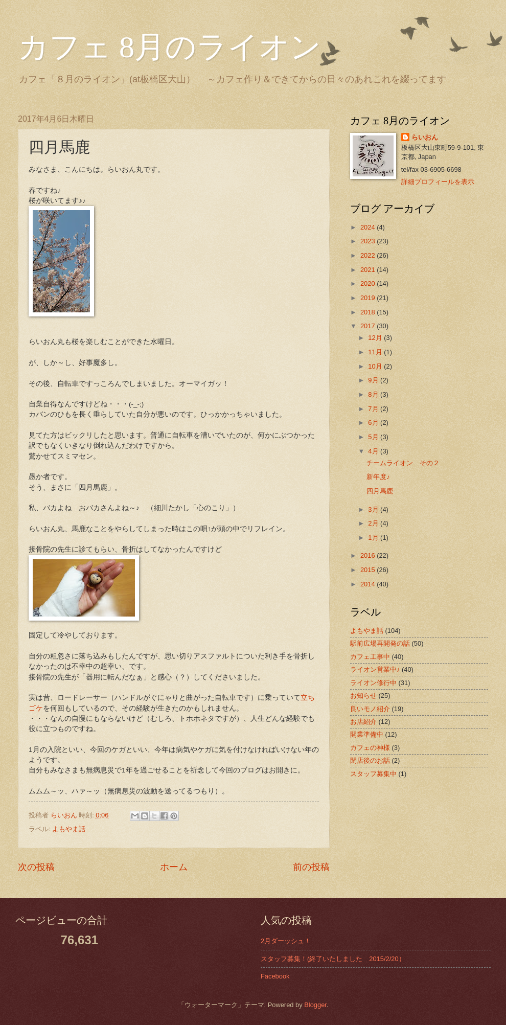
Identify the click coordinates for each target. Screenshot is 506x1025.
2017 (368, 326)
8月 (374, 394)
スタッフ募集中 (373, 774)
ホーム (174, 867)
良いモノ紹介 (370, 709)
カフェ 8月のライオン (169, 47)
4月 (374, 451)
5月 (374, 437)
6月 (374, 422)
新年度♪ (377, 477)
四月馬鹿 (379, 491)
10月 (376, 366)
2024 (368, 227)
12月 (376, 337)
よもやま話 (68, 829)
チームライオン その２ (403, 463)
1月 (374, 537)
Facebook (275, 976)
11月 (376, 352)
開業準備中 (366, 734)
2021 (368, 270)
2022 (368, 255)
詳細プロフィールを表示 (437, 182)
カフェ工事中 (370, 656)
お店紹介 (363, 721)
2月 (374, 523)
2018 (368, 312)
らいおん (424, 137)
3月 (374, 509)
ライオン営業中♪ (375, 669)
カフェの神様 (370, 747)
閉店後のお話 (370, 760)
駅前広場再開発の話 (380, 643)
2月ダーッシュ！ (286, 941)
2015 (368, 570)
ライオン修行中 (373, 683)
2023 (368, 241)
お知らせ (363, 695)
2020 (368, 283)
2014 (368, 584)
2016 (368, 555)
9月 (374, 380)
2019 (368, 298)
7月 (374, 409)
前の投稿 (311, 867)
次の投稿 (36, 867)
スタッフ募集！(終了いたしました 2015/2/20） (333, 959)
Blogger (315, 1005)
